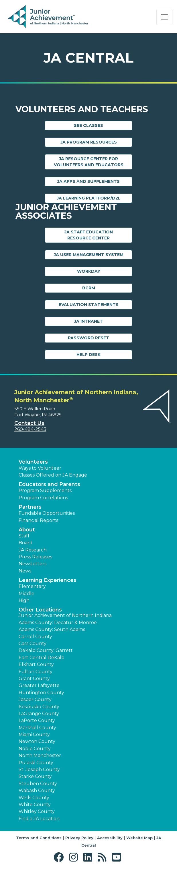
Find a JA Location (39, 818)
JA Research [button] (33, 550)
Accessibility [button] (110, 837)
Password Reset (88, 337)
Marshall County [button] (37, 727)
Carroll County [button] (35, 636)
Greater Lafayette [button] (39, 685)
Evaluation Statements (89, 304)
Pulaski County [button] (36, 762)
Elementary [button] (32, 586)
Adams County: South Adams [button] (52, 629)
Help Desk (88, 354)
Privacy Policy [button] (79, 837)
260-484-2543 (30, 429)
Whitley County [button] (37, 811)
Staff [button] (24, 536)
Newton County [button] (37, 741)
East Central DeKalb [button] (41, 657)
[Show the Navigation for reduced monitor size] (164, 17)
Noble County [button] (35, 748)
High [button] (24, 600)
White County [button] (35, 804)
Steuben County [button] (38, 783)
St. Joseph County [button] (39, 769)
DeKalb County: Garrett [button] (46, 650)
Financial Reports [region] (38, 520)
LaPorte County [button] (37, 720)
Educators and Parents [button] (49, 484)
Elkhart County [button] (36, 664)
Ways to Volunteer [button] (40, 468)
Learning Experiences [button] (47, 580)
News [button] (25, 571)
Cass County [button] (32, 643)
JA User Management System (88, 254)
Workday (88, 271)
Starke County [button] (35, 776)
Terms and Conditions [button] (39, 837)
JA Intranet (88, 321)
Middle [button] (26, 593)
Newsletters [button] (32, 563)
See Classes (88, 125)
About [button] (27, 529)
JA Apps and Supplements (88, 181)
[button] (60, 857)
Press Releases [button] (35, 557)
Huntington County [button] (41, 692)
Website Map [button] (139, 837)
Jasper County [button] (35, 699)
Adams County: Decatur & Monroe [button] (58, 622)
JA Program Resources (88, 142)
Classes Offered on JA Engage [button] (53, 475)
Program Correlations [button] (43, 497)
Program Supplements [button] (45, 490)
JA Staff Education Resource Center (88, 235)
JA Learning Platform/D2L (89, 198)
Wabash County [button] (37, 790)
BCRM (88, 288)
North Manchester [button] (40, 755)
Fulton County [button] (35, 671)
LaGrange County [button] (39, 713)
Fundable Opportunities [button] (47, 513)
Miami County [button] (34, 734)
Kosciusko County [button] (39, 706)
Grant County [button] (34, 678)
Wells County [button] (34, 797)
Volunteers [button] (33, 462)
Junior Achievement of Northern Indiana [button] (65, 615)
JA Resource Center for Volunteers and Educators (88, 161)
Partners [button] (30, 507)
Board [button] (26, 542)
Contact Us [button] (29, 423)
